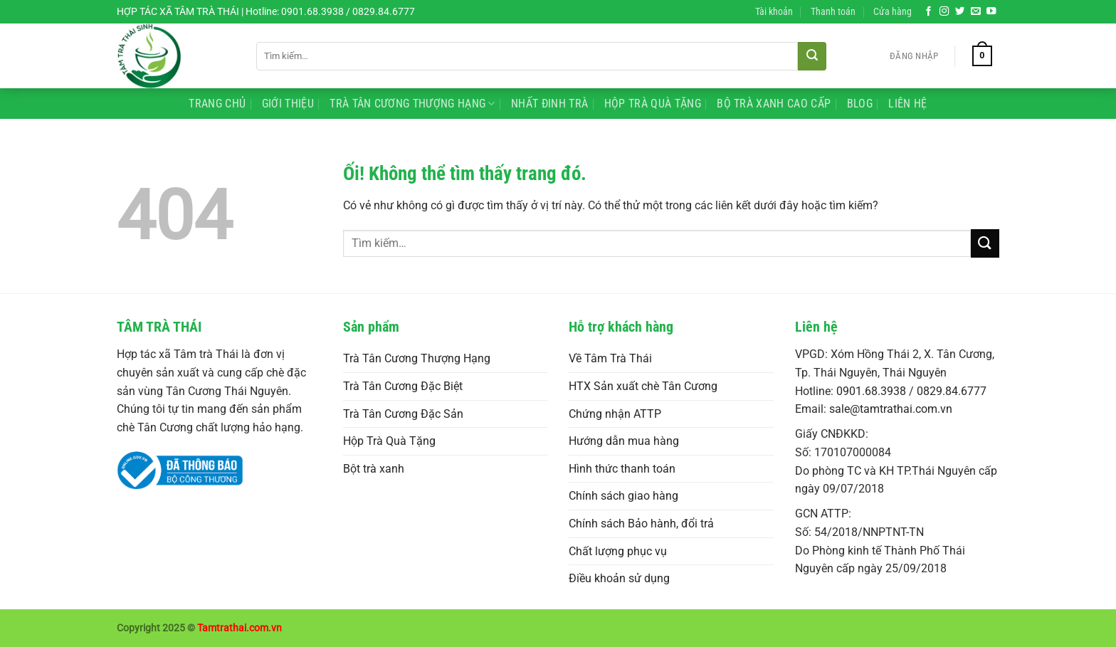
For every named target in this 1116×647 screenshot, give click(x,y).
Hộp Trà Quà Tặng (652, 103)
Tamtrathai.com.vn (239, 628)
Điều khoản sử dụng (619, 578)
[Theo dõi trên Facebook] (929, 11)
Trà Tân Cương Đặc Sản (403, 414)
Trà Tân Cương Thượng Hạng (412, 104)
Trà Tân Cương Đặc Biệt (403, 386)
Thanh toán (833, 12)
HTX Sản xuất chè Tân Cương (643, 386)
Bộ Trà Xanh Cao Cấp (774, 103)
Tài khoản (774, 12)
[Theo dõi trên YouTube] (991, 11)
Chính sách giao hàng (623, 496)
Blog (860, 103)
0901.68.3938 (871, 391)
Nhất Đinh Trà (549, 103)
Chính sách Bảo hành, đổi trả (641, 523)
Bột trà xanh (373, 468)
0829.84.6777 (951, 391)
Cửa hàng (892, 12)
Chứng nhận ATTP (615, 414)
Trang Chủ (217, 103)
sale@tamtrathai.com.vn (890, 409)
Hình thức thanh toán (622, 468)
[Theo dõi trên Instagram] (944, 11)
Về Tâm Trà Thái (610, 358)
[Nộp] (812, 56)
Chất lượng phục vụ (618, 551)
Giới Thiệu (288, 103)
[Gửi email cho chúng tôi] (976, 11)
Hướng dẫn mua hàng (624, 441)
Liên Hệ (907, 103)
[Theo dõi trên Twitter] (960, 11)
